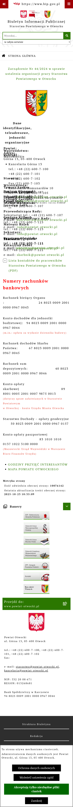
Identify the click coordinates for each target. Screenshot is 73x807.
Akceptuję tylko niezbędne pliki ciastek (36, 789)
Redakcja (36, 736)
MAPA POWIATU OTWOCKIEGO (33, 469)
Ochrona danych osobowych (36, 768)
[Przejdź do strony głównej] (36, 19)
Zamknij (36, 801)
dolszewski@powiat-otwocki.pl (42, 201)
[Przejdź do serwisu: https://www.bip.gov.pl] (36, 4)
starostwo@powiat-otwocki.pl (37, 666)
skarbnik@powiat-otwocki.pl (40, 255)
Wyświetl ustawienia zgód (36, 777)
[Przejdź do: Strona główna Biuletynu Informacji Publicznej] (4, 56)
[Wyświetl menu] (69, 4)
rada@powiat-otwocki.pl (37, 234)
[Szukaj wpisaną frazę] (67, 35)
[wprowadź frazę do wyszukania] (33, 35)
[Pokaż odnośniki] (4, 4)
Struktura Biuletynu (36, 724)
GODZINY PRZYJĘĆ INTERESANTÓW (38, 464)
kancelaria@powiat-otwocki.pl (26, 670)
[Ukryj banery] (67, 506)
